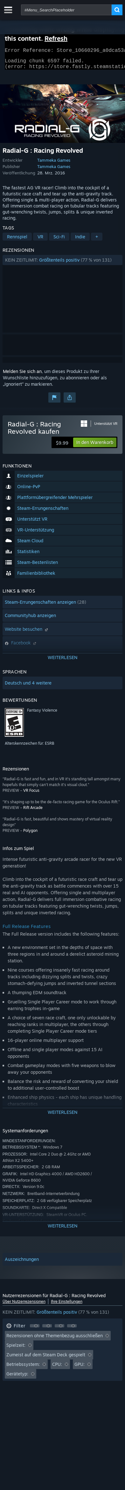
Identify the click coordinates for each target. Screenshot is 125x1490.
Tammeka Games (53, 163)
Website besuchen (27, 633)
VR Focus (31, 794)
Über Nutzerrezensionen (24, 1305)
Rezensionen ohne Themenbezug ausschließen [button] (54, 1339)
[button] (62, 264)
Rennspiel (17, 240)
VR (40, 240)
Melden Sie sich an (22, 375)
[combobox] (66, 9)
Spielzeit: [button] (15, 1349)
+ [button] (96, 240)
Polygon (30, 834)
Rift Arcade (33, 811)
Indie (80, 240)
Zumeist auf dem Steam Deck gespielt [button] (45, 1358)
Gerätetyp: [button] (17, 1377)
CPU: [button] (57, 1368)
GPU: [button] (79, 1368)
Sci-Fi (59, 240)
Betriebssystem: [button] (23, 1368)
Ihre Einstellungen (66, 1305)
